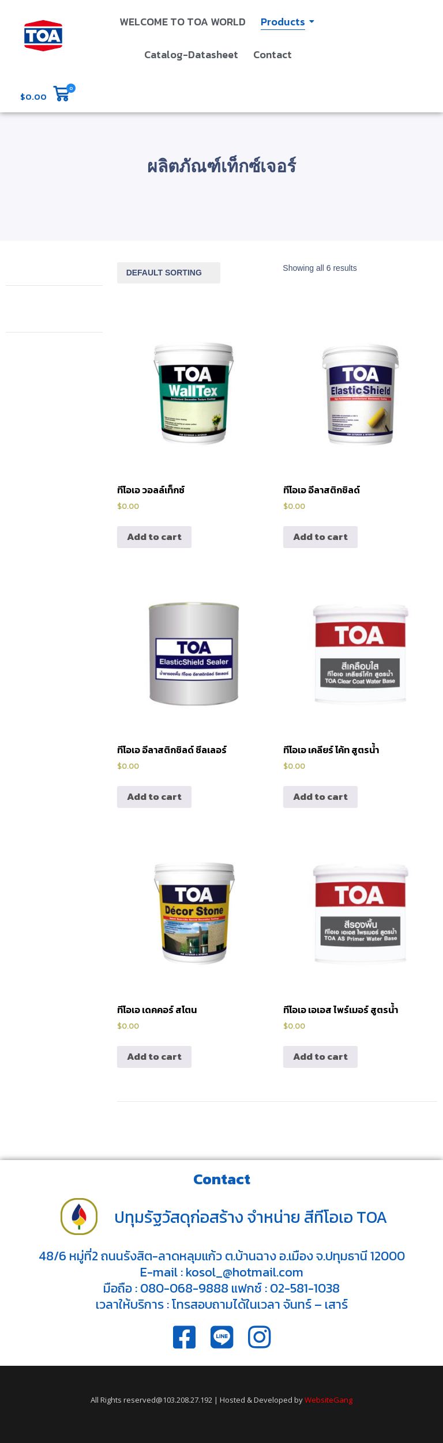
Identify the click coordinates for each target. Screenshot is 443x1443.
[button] (44, 95)
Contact (272, 54)
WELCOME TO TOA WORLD (182, 21)
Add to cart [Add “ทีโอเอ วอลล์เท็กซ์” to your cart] (154, 536)
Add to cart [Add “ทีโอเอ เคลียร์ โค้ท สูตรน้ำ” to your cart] (320, 796)
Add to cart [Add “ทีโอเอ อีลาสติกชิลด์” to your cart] (320, 536)
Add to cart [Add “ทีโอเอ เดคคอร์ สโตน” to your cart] (154, 1056)
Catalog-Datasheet (191, 54)
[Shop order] (168, 273)
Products (284, 21)
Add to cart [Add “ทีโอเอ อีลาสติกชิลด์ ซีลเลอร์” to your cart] (154, 796)
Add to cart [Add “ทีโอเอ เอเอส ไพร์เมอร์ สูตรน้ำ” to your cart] (320, 1056)
